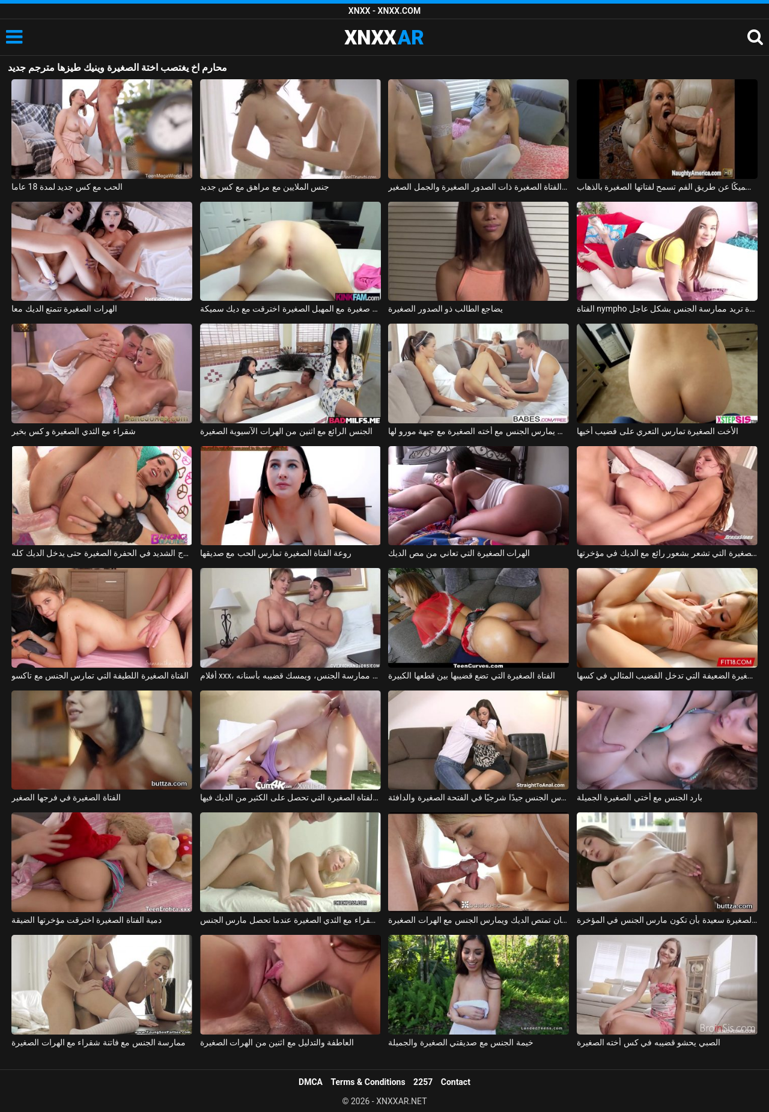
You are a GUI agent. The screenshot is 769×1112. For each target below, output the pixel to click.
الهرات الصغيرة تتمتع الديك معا (64, 308)
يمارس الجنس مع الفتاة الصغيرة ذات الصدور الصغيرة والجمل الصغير (478, 187)
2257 (423, 1082)
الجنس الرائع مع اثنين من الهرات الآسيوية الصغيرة (286, 431)
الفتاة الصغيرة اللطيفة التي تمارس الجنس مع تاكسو (100, 675)
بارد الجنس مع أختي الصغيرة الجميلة (639, 797)
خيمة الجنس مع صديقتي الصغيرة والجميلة (460, 1042)
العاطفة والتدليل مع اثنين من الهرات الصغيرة (277, 1042)
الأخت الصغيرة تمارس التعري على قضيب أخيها (657, 431)
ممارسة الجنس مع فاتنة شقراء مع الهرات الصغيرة (98, 1042)
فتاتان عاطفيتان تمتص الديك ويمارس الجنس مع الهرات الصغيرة (478, 920)
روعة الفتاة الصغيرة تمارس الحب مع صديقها (276, 553)
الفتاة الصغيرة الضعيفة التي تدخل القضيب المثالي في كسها (667, 675)
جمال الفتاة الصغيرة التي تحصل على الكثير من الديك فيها (290, 797)
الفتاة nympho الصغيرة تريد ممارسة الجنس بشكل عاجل (667, 308)
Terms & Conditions (368, 1082)
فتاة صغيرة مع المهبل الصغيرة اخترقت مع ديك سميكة (290, 308)
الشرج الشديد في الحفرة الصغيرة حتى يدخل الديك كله (101, 553)
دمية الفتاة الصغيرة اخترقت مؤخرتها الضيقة (86, 920)
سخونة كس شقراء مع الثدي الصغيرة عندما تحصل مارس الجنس (290, 920)
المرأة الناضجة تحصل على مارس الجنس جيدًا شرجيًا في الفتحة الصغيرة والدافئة (478, 797)
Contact (455, 1082)
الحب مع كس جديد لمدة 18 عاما (67, 187)
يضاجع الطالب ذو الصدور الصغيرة (445, 308)
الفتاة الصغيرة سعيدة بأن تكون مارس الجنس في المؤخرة (667, 920)
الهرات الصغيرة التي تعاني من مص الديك (459, 553)
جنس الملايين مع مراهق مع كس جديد (265, 187)
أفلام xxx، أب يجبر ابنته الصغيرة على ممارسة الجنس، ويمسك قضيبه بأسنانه (290, 675)
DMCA (311, 1082)
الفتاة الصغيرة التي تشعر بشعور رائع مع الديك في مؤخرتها (667, 553)
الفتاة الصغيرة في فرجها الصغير (66, 797)
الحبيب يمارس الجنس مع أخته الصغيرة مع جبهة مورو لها (478, 431)
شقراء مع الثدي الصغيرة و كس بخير (73, 431)
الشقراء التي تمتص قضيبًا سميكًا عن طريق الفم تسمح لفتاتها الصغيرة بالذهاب (667, 187)
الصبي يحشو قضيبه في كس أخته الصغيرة (648, 1042)
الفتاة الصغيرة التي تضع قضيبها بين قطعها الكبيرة (471, 675)
